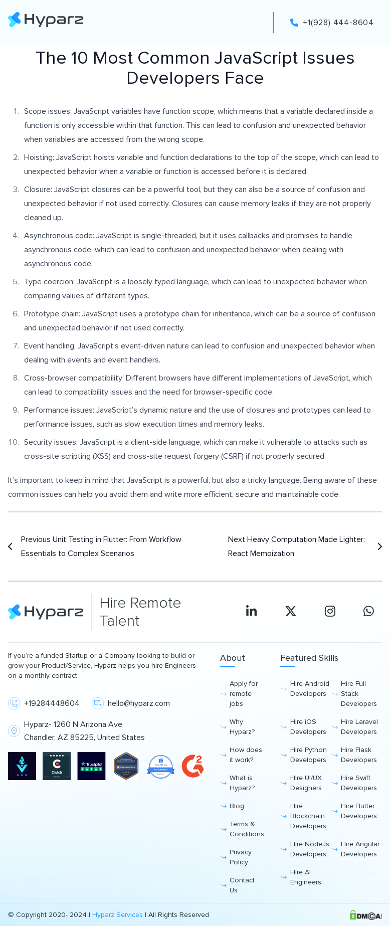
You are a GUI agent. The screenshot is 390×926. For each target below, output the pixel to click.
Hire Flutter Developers (359, 811)
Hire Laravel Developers (359, 726)
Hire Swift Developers (359, 783)
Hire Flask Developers (359, 755)
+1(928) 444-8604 (332, 23)
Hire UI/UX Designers (306, 783)
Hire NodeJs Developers (309, 849)
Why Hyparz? (242, 726)
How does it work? (246, 755)
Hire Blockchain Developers (308, 816)
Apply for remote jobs (244, 693)
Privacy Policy (241, 857)
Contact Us (242, 885)
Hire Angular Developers (360, 849)
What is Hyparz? (242, 783)
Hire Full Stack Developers (359, 693)
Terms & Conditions (247, 829)
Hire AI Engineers (305, 877)
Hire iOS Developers (308, 726)
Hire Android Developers (309, 688)
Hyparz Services (117, 914)
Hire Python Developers (308, 755)
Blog (237, 806)
